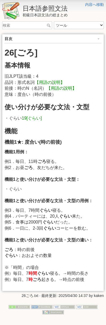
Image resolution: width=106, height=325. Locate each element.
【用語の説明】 (50, 82)
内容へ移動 (94, 4)
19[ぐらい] (32, 118)
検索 (49, 25)
